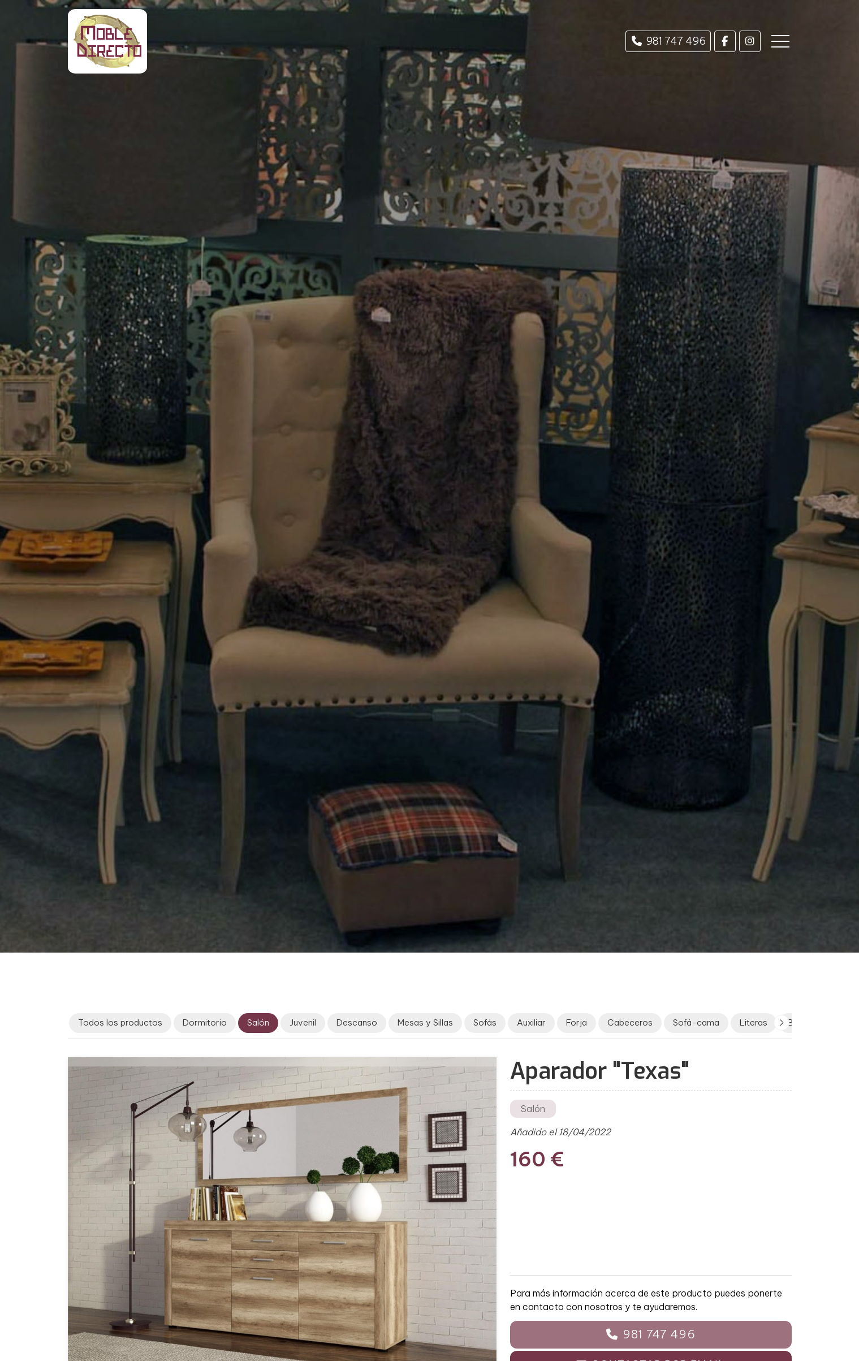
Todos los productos (120, 1022)
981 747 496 (659, 1334)
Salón (533, 1108)
